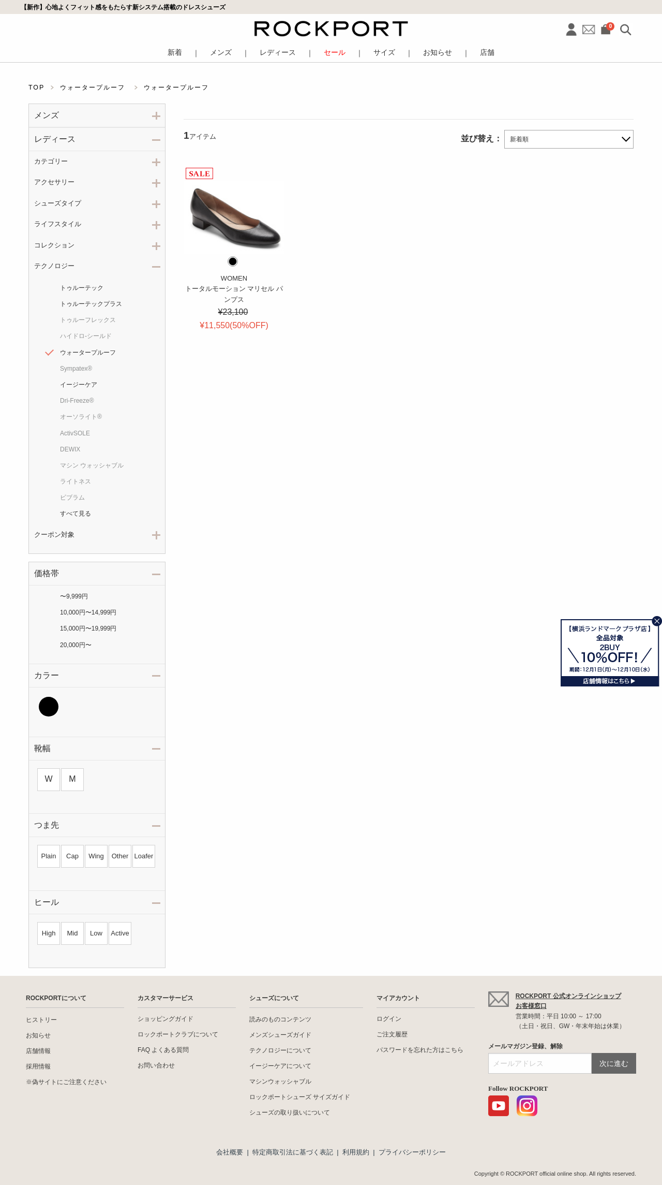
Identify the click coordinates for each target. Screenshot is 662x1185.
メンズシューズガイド (280, 1034)
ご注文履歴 (392, 1034)
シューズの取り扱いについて (289, 1112)
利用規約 (355, 1152)
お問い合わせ (156, 1065)
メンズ (221, 52)
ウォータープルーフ (88, 352)
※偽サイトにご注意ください (66, 1082)
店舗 (487, 52)
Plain (48, 856)
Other (120, 856)
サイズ (384, 52)
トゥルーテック (81, 287)
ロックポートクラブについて (178, 1034)
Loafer (144, 856)
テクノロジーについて (280, 1050)
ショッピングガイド (165, 1018)
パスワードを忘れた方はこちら (420, 1050)
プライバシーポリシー (412, 1152)
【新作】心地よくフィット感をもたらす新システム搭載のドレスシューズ (123, 7)
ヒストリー (41, 1019)
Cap (72, 856)
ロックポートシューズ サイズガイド (299, 1097)
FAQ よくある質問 (163, 1050)
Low (96, 933)
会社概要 (229, 1152)
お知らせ (437, 52)
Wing (96, 856)
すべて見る (75, 513)
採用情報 (38, 1066)
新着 (175, 52)
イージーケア (78, 384)
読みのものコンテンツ (280, 1019)
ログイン (389, 1018)
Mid (72, 933)
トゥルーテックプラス (91, 304)
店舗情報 (38, 1051)
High (49, 933)
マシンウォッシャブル (280, 1081)
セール (334, 52)
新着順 (519, 139)
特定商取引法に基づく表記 (292, 1152)
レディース (278, 52)
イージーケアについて (280, 1066)
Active (120, 933)
